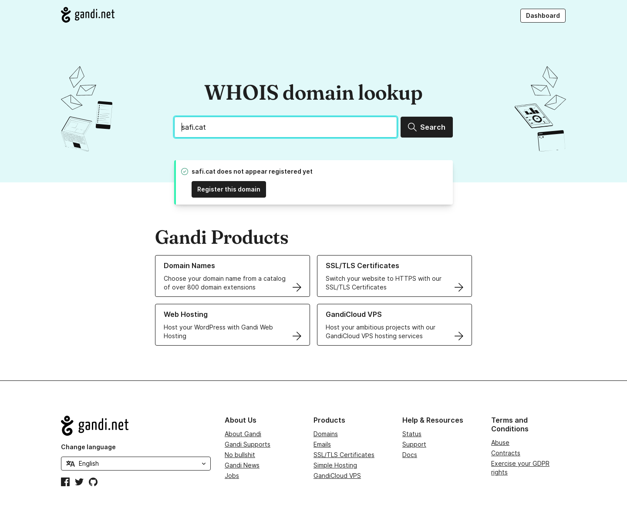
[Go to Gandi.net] (88, 15)
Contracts (505, 453)
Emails (322, 444)
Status (411, 433)
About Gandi (243, 433)
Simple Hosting (335, 465)
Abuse (500, 442)
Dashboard (543, 15)
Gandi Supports (247, 444)
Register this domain (228, 189)
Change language (88, 447)
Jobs (232, 475)
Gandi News (242, 465)
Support (414, 444)
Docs (409, 454)
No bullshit (240, 454)
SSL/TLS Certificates (344, 454)
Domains (326, 433)
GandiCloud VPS (337, 475)
